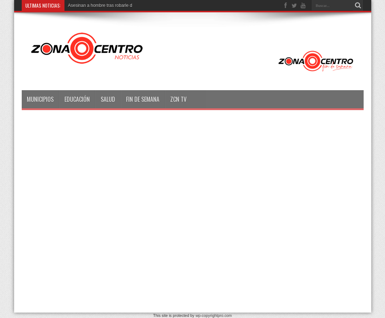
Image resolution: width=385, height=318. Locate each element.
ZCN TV (178, 99)
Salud (108, 99)
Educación (77, 99)
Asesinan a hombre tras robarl (97, 5)
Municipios (40, 99)
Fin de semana (142, 99)
